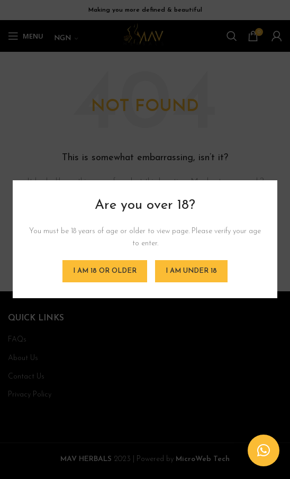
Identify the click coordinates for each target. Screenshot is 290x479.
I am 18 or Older (105, 271)
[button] (263, 450)
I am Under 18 (191, 271)
